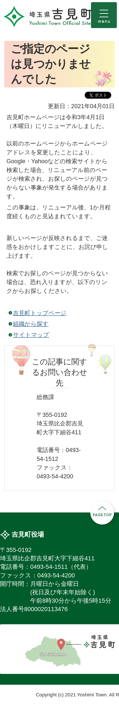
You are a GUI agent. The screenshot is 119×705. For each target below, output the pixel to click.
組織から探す (31, 323)
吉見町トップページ (39, 313)
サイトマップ (31, 334)
